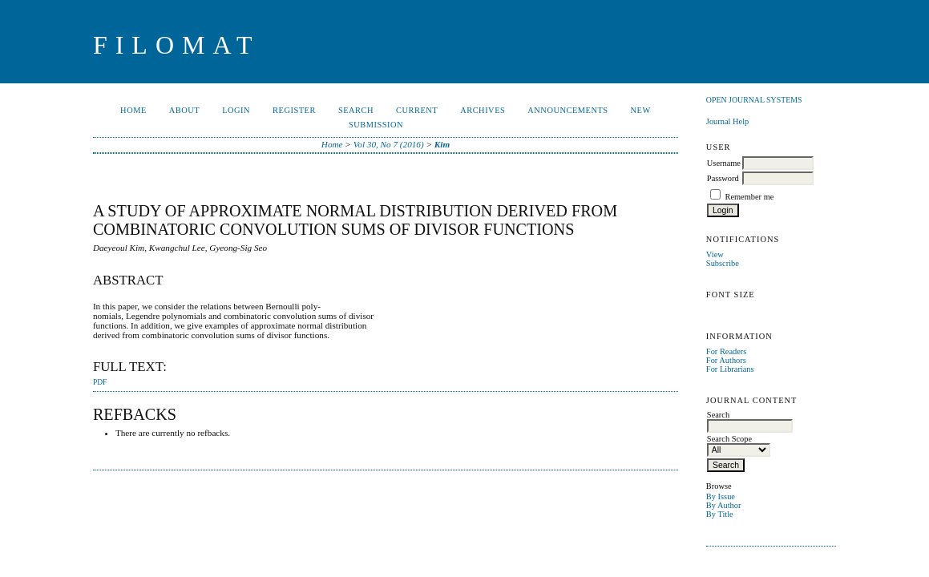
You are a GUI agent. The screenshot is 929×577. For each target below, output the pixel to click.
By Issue (720, 496)
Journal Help (727, 121)
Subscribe (722, 263)
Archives (482, 110)
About (184, 110)
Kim (442, 144)
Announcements (567, 110)
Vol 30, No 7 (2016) (388, 144)
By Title (719, 514)
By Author (723, 505)
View (715, 254)
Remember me (749, 196)
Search (356, 110)
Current (417, 110)
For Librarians (730, 369)
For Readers (726, 351)
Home (133, 110)
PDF (100, 382)
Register (294, 110)
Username (724, 163)
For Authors (726, 360)
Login (236, 110)
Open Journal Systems (754, 99)
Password (723, 178)
